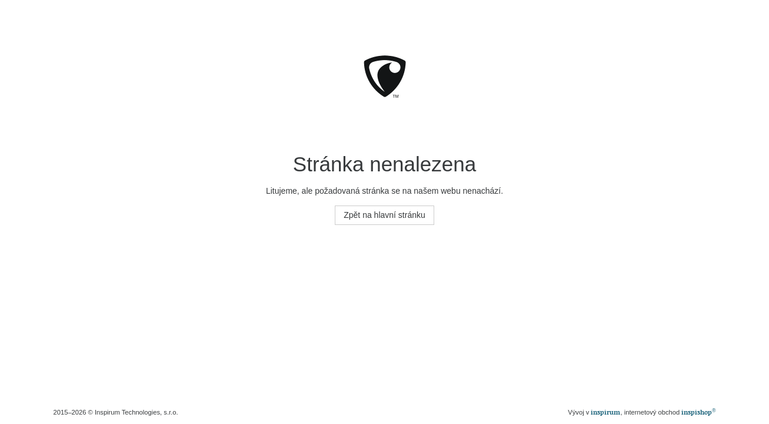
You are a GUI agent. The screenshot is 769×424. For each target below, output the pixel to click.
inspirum (605, 412)
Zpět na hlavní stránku (384, 215)
